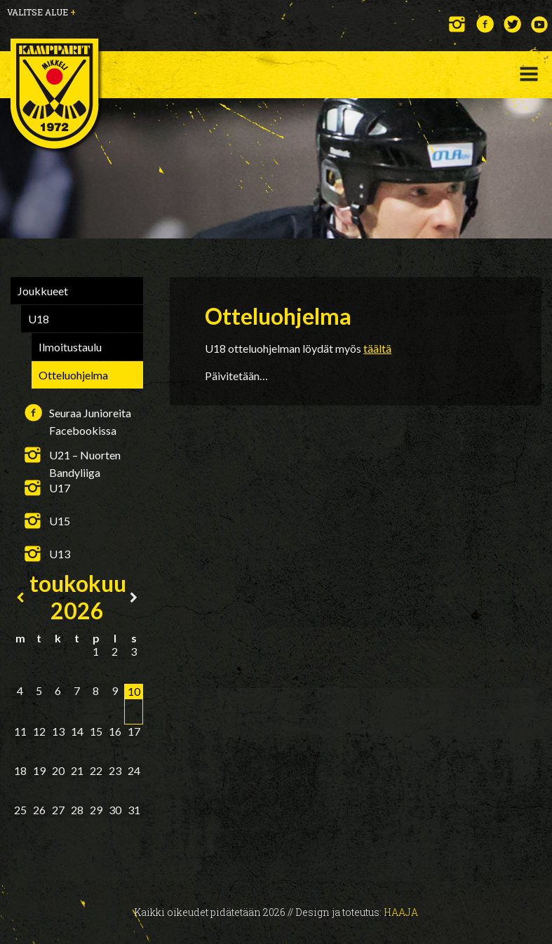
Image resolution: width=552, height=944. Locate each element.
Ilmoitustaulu (70, 346)
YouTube (539, 24)
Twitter (512, 24)
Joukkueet (43, 290)
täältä (377, 348)
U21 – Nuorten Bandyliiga (85, 456)
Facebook (485, 24)
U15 (59, 520)
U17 (59, 487)
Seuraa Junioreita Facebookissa (90, 414)
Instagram (457, 24)
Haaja (401, 912)
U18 (38, 318)
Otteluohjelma (73, 375)
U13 (59, 553)
